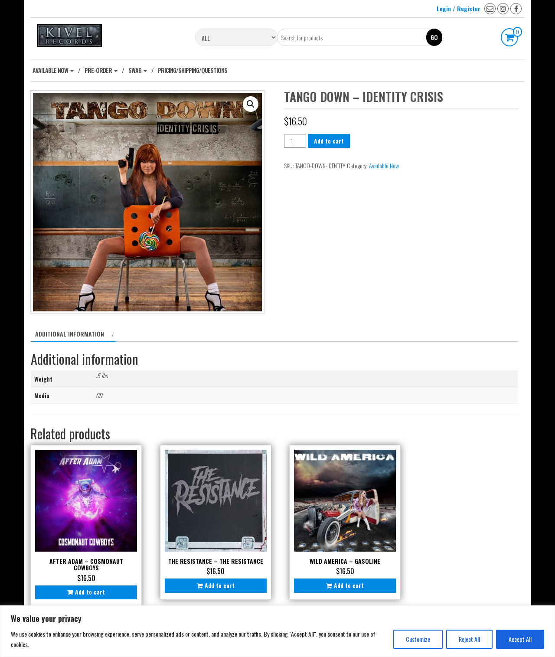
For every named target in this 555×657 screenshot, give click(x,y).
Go (434, 37)
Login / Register (458, 8)
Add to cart (329, 140)
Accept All (520, 639)
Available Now (53, 70)
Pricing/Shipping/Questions (192, 70)
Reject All (469, 639)
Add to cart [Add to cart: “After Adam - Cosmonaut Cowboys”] (88, 587)
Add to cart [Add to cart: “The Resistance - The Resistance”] (214, 587)
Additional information (69, 333)
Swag (137, 70)
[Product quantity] (295, 140)
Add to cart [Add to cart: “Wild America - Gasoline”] (340, 581)
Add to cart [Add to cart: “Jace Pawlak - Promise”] (466, 581)
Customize (418, 639)
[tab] (73, 334)
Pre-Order (101, 70)
